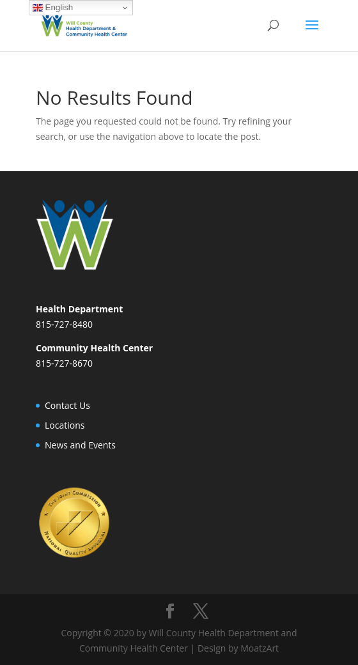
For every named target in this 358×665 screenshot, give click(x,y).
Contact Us (67, 405)
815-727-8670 (64, 363)
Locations (64, 425)
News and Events (80, 445)
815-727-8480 (64, 324)
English (53, 8)
